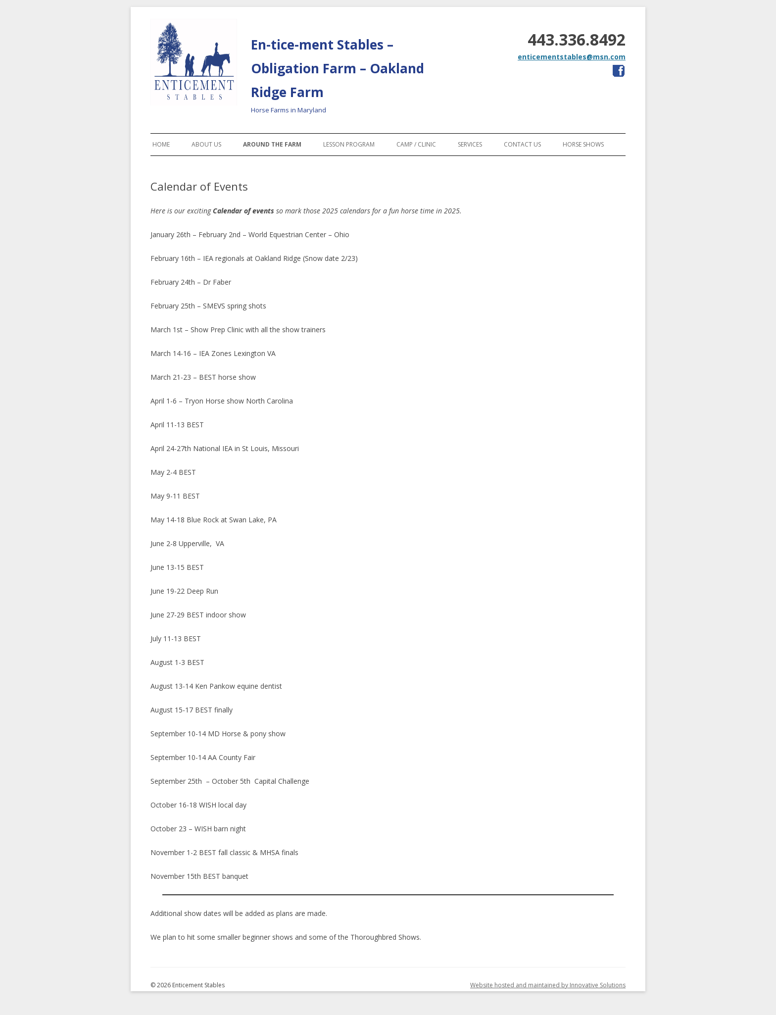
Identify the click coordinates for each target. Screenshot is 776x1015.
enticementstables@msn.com (572, 56)
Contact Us (522, 144)
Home (161, 144)
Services (470, 144)
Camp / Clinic (416, 144)
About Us (206, 144)
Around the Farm (272, 144)
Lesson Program (349, 144)
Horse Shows (583, 144)
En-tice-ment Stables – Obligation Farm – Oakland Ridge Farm (337, 68)
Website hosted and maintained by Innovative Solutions (548, 985)
